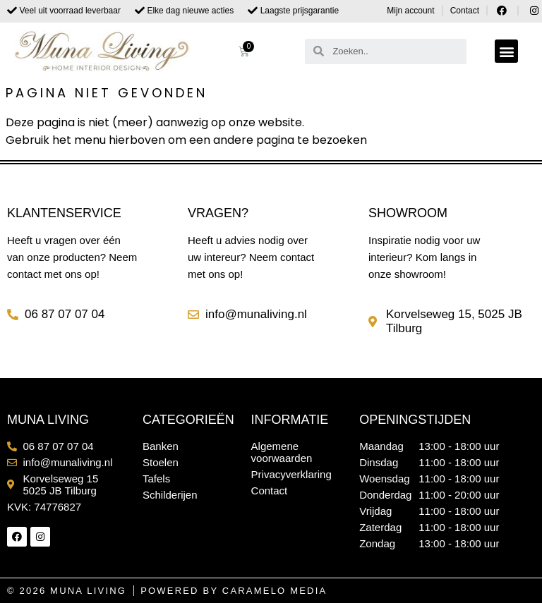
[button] (506, 51)
